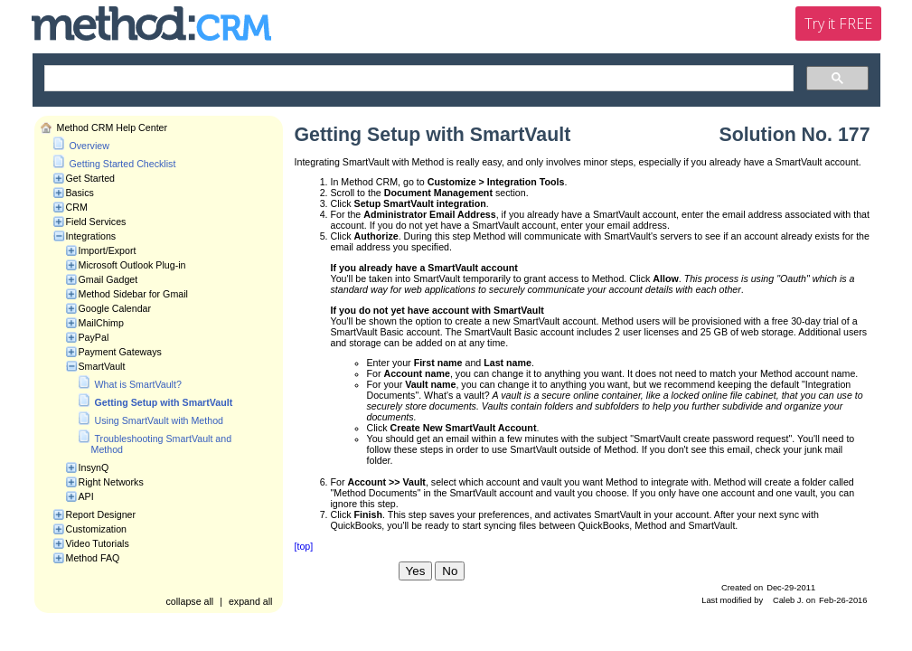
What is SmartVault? (138, 384)
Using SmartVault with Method (159, 420)
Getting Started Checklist (123, 163)
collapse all (189, 601)
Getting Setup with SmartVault (164, 402)
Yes (416, 571)
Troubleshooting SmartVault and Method (161, 444)
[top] (304, 546)
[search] (417, 79)
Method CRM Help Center (112, 127)
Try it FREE (838, 23)
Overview (89, 145)
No (449, 571)
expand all (251, 601)
